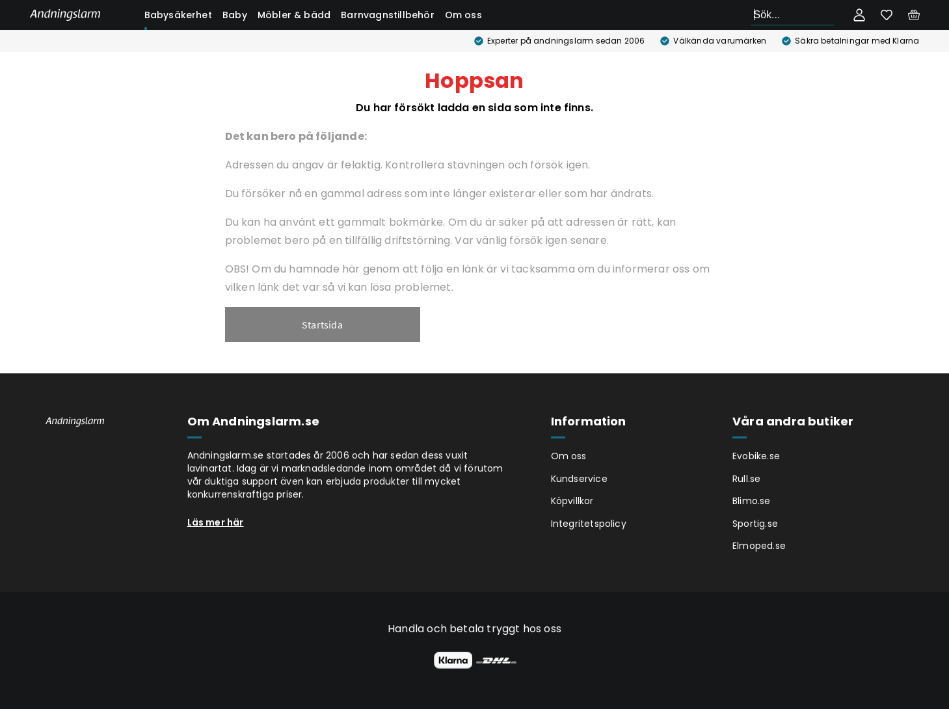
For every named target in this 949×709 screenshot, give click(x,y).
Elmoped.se (759, 545)
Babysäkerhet (178, 14)
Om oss (463, 14)
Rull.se (746, 478)
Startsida (322, 324)
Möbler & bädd (294, 14)
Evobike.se (756, 455)
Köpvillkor (572, 500)
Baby (234, 14)
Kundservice (579, 478)
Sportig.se (755, 523)
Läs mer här (215, 522)
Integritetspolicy (588, 523)
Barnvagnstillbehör (387, 14)
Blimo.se (751, 500)
